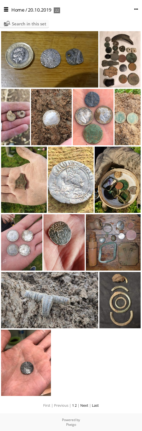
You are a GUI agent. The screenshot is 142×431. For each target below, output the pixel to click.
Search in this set (29, 24)
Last (95, 405)
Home (17, 10)
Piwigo (71, 424)
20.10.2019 (39, 10)
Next (84, 405)
